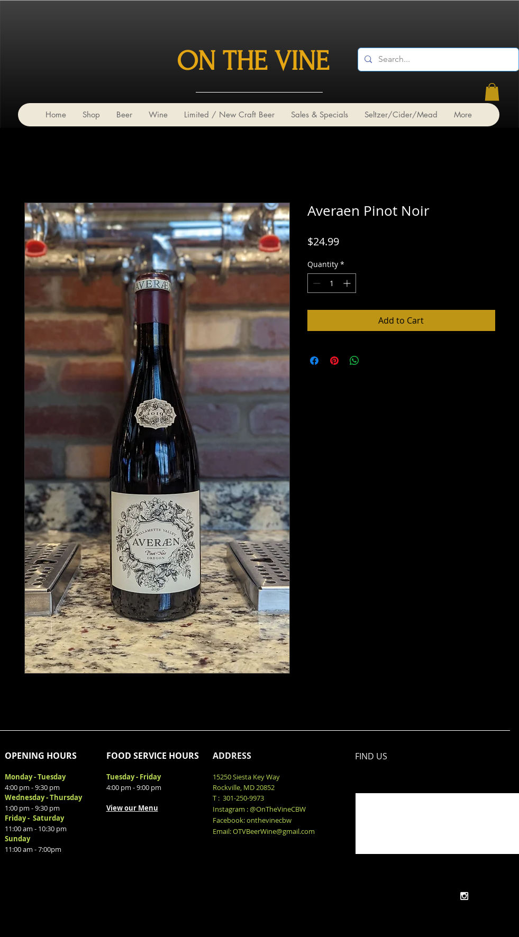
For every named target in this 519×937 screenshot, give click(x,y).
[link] (492, 91)
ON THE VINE (253, 61)
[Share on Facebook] (314, 360)
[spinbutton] (331, 283)
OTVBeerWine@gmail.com (274, 831)
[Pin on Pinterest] (334, 360)
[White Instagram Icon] (464, 896)
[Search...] (437, 59)
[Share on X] (374, 360)
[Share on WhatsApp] (354, 360)
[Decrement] (315, 283)
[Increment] (347, 283)
